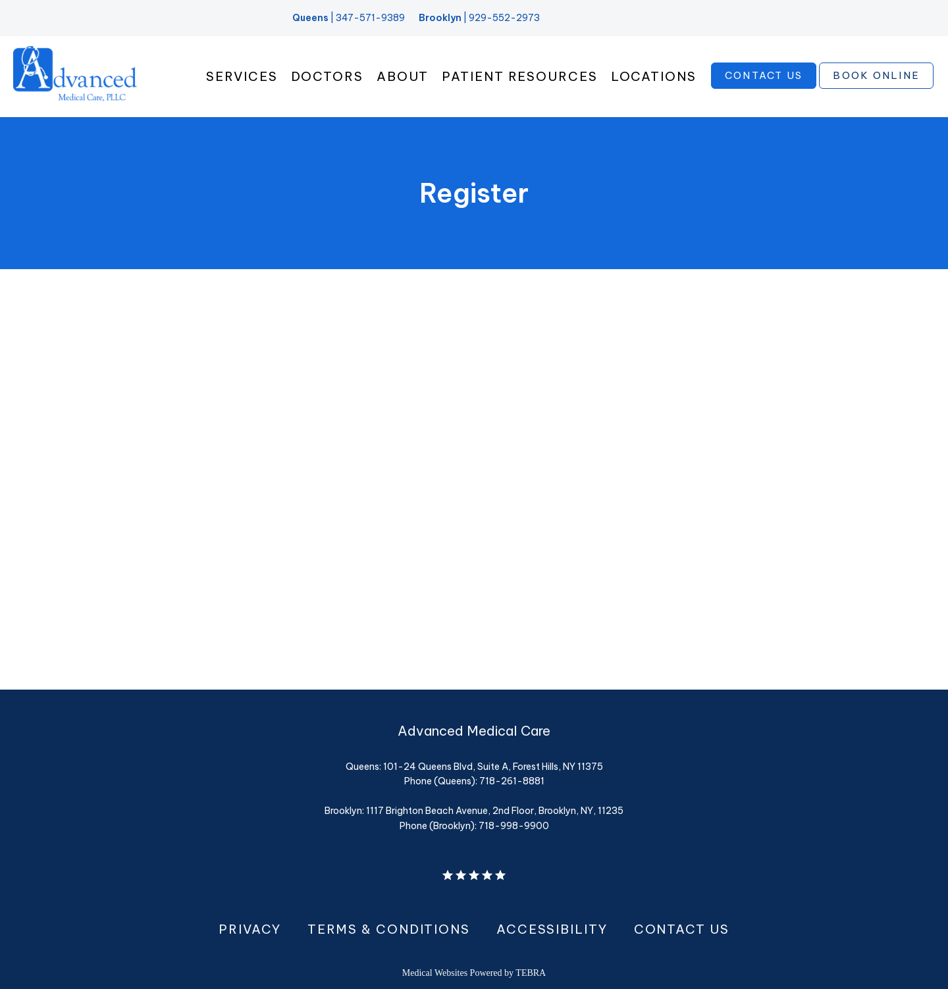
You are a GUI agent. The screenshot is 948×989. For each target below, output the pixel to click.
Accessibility (552, 929)
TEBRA (530, 973)
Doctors (327, 76)
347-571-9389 (370, 18)
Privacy (249, 929)
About (403, 76)
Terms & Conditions (388, 929)
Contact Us (681, 929)
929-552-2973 (504, 18)
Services (241, 76)
